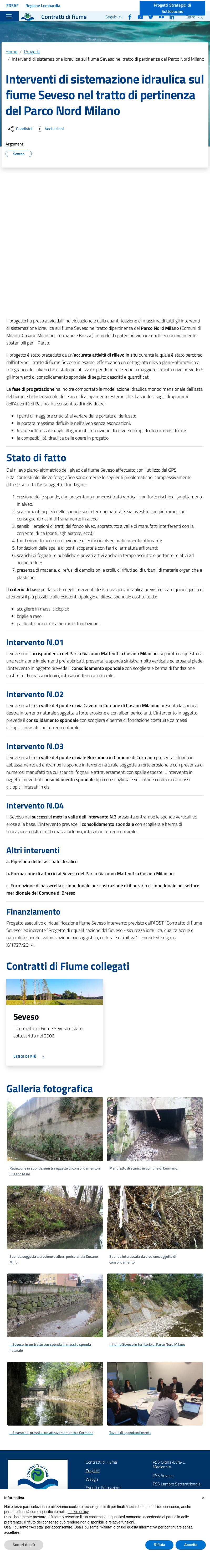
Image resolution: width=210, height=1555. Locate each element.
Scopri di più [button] (24, 1545)
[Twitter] (149, 16)
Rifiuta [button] (159, 1545)
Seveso (18, 153)
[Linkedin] (170, 16)
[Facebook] (127, 16)
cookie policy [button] (78, 1512)
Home (11, 51)
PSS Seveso (163, 1475)
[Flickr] (159, 16)
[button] (203, 1498)
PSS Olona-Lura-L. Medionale (169, 1464)
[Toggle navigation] (9, 16)
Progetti (32, 51)
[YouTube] (138, 16)
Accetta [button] (190, 1545)
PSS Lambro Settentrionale (177, 1483)
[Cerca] (200, 17)
